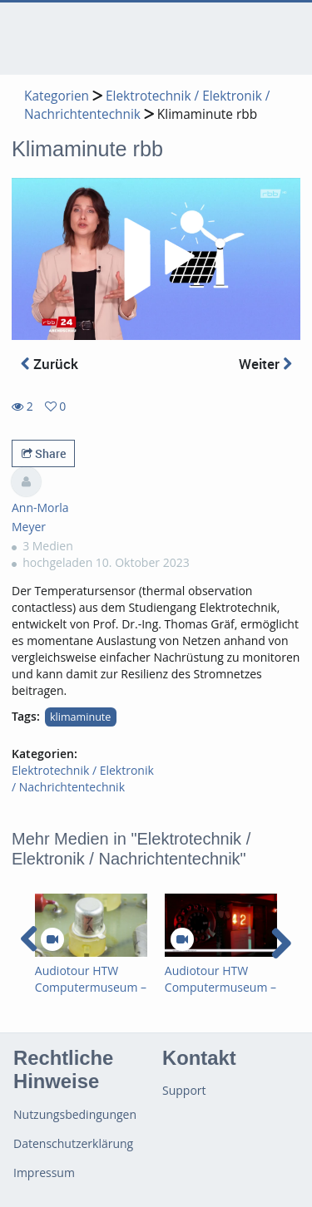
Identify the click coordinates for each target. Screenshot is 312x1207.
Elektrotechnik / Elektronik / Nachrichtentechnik (83, 778)
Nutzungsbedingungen (74, 1114)
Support (184, 1090)
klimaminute (80, 717)
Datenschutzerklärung (73, 1143)
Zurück (49, 363)
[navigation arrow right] (281, 943)
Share (44, 453)
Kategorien (56, 96)
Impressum (44, 1172)
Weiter (265, 363)
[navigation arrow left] (29, 939)
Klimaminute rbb (207, 114)
